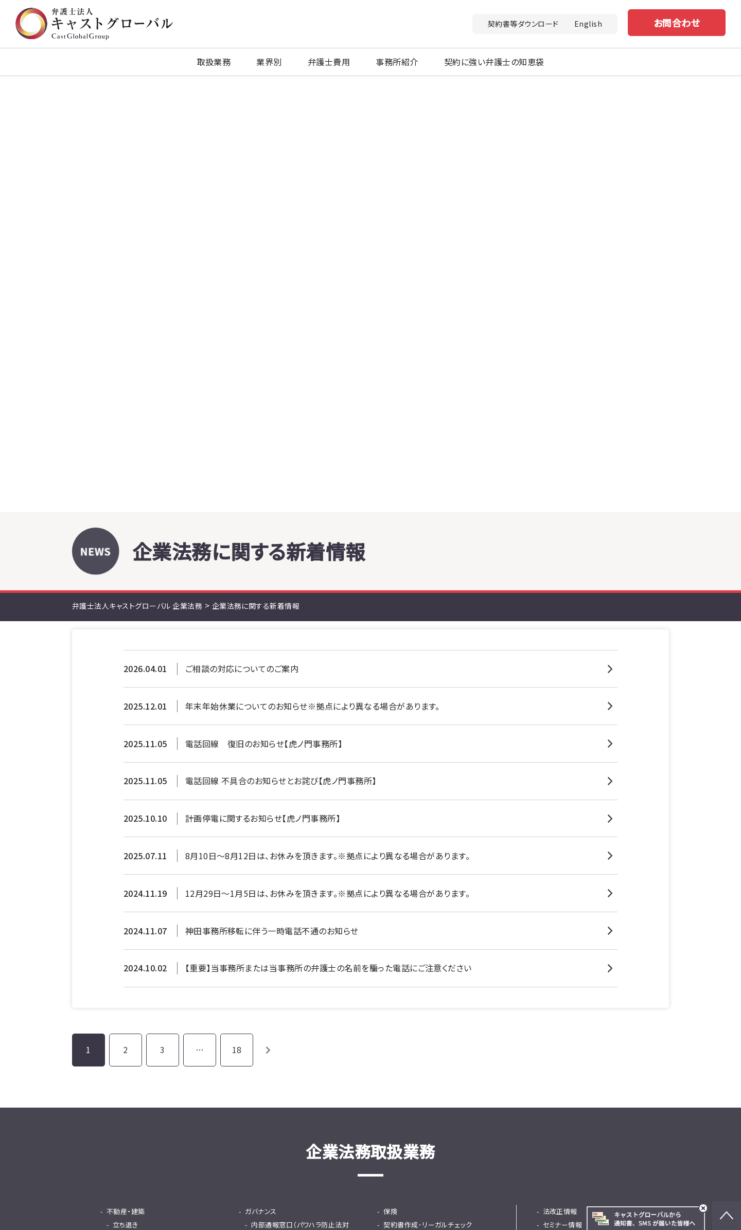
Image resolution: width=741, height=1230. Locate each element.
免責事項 (624, 1152)
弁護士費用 (329, 62)
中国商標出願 (133, 839)
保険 (390, 799)
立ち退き (125, 812)
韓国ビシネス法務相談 (423, 879)
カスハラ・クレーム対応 (140, 906)
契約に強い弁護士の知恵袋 (494, 62)
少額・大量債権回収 (142, 879)
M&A (114, 919)
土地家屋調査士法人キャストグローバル (289, 1207)
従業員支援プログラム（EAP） (294, 892)
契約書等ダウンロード (523, 24)
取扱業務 (214, 62)
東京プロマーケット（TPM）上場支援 (439, 912)
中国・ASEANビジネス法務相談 (436, 852)
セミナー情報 (563, 812)
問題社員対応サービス (285, 879)
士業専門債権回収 (140, 892)
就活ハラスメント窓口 (283, 839)
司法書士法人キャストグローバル (395, 1192)
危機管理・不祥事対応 (284, 852)
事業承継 (397, 932)
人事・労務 (260, 866)
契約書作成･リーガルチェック (427, 812)
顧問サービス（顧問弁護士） (431, 825)
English (588, 24)
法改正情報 (560, 799)
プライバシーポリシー (559, 1152)
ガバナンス (260, 799)
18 (237, 637)
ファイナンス (263, 932)
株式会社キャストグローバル (560, 1207)
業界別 (268, 62)
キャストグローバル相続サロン (436, 1207)
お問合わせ (677, 22)
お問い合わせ (469, 1043)
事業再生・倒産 (406, 946)
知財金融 (265, 946)
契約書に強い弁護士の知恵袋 (587, 839)
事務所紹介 (397, 62)
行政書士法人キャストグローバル (534, 1192)
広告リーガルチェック (421, 839)
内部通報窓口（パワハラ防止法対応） (300, 818)
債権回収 (120, 866)
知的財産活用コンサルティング (158, 852)
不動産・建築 (126, 799)
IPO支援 (396, 892)
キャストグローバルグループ (267, 1192)
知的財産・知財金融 (136, 825)
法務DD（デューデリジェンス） (157, 932)
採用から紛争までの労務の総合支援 (302, 912)
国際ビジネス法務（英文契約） (434, 866)
